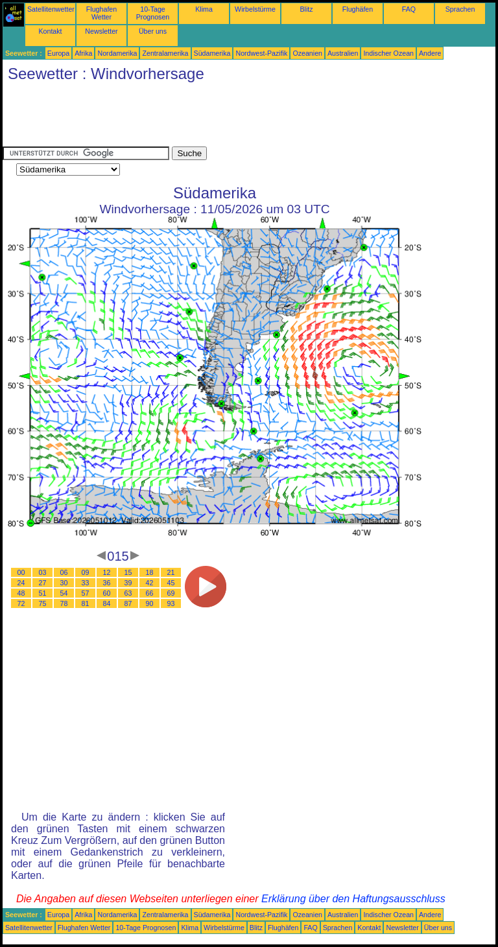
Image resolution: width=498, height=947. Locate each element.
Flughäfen (357, 9)
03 (43, 572)
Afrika (83, 53)
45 (171, 583)
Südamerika (212, 53)
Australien (342, 53)
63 (128, 593)
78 (64, 603)
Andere (430, 53)
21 (171, 572)
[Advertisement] (239, 117)
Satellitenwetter (51, 9)
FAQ (409, 9)
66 (150, 593)
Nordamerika (117, 53)
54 (64, 593)
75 (43, 603)
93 (171, 603)
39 (128, 583)
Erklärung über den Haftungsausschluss (353, 898)
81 (85, 603)
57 (85, 593)
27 (43, 583)
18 (150, 572)
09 (85, 572)
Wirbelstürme (255, 9)
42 (150, 583)
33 (85, 583)
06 (64, 572)
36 (107, 583)
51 (43, 593)
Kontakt (50, 31)
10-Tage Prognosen (153, 13)
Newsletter (101, 31)
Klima (204, 9)
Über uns (153, 31)
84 (107, 603)
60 (107, 593)
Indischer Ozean (388, 53)
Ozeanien (307, 53)
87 (128, 603)
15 (128, 572)
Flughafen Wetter (101, 13)
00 (21, 572)
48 (21, 593)
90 (150, 603)
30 (64, 583)
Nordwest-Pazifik (261, 53)
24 (21, 583)
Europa (58, 53)
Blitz (306, 9)
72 (21, 603)
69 (171, 593)
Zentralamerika (165, 53)
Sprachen (460, 9)
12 (107, 572)
